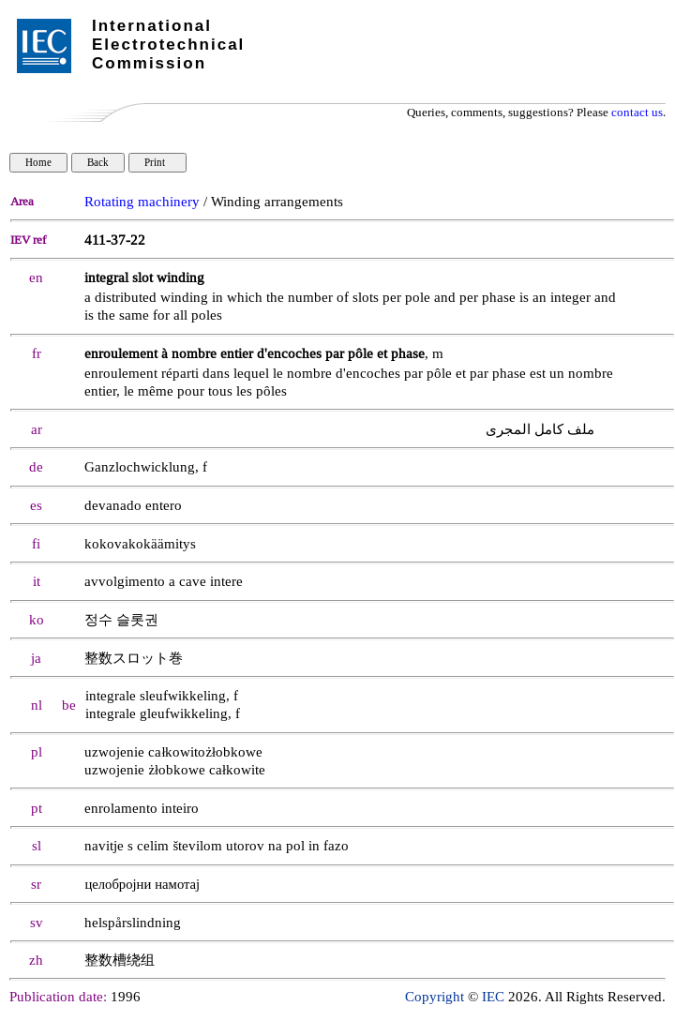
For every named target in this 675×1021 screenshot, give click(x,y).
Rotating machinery (142, 202)
